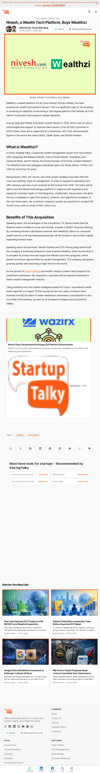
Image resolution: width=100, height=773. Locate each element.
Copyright (8, 754)
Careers (55, 723)
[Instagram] (18, 726)
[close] (97, 4)
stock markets (32, 271)
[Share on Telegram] (50, 448)
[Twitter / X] (5, 726)
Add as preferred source (80, 29)
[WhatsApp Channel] (32, 726)
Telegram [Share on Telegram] (52, 769)
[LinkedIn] (14, 726)
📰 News (19, 435)
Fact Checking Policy (61, 749)
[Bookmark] (89, 448)
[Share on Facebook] (30, 448)
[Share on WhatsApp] (10, 448)
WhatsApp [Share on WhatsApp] (30, 769)
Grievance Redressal (61, 758)
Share (71, 769)
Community (56, 731)
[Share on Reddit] (59, 448)
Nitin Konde (25, 27)
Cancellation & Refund (13, 763)
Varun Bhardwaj (40, 27)
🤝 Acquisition (33, 435)
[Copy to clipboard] (79, 448)
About (54, 714)
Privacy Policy (10, 745)
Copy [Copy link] (62, 769)
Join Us (59, 29)
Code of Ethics (58, 745)
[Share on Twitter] (20, 448)
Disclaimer (8, 758)
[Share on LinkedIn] (40, 448)
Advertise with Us (59, 727)
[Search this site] (89, 12)
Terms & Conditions (12, 749)
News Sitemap (58, 754)
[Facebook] (9, 726)
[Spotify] (27, 726)
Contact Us (56, 718)
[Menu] (96, 12)
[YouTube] (23, 726)
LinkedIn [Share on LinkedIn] (41, 769)
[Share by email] (69, 448)
